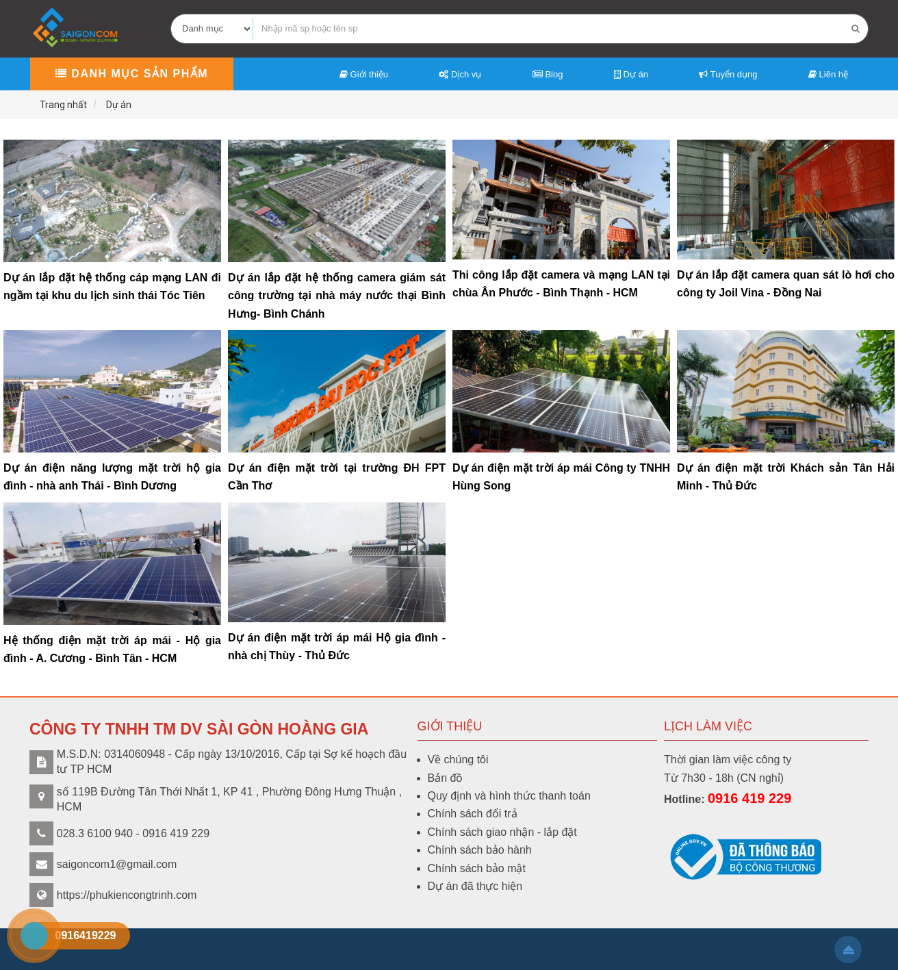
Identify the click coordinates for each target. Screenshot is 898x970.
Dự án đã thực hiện (475, 886)
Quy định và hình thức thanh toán (509, 796)
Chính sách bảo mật (477, 868)
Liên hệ (828, 74)
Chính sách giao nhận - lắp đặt (502, 832)
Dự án (631, 74)
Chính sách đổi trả (472, 813)
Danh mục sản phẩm (131, 73)
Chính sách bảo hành (480, 850)
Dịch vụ (460, 74)
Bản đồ (445, 778)
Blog (548, 74)
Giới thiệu (363, 74)
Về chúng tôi (458, 759)
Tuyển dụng (728, 74)
